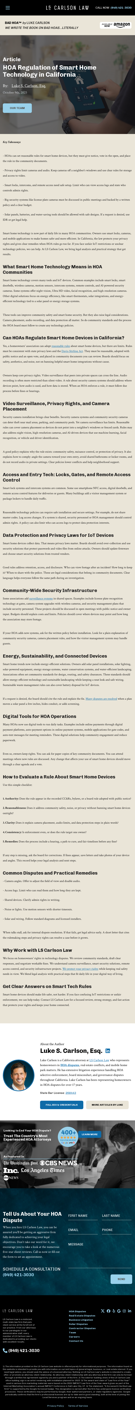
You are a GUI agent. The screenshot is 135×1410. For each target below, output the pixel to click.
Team (72, 1332)
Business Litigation (81, 1319)
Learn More (90, 1134)
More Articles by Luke (107, 1104)
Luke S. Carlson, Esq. (29, 85)
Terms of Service (78, 1405)
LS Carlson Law (99, 1060)
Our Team (17, 108)
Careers (74, 1336)
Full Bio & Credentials (62, 1104)
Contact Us (76, 1340)
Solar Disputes (78, 1324)
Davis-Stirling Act (72, 351)
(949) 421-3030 (121, 7)
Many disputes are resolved (101, 699)
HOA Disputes (77, 1311)
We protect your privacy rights (80, 969)
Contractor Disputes (82, 1328)
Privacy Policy (55, 1405)
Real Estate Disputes (82, 1315)
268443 (71, 1093)
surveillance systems (41, 598)
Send (121, 1279)
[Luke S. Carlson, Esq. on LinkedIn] (108, 1051)
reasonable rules (61, 346)
